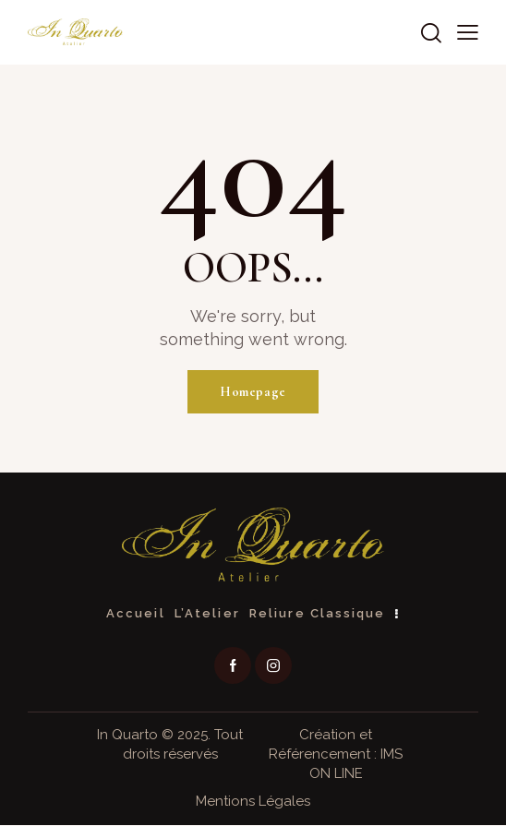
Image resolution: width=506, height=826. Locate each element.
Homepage (253, 392)
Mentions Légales (253, 802)
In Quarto (127, 735)
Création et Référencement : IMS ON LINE (336, 755)
